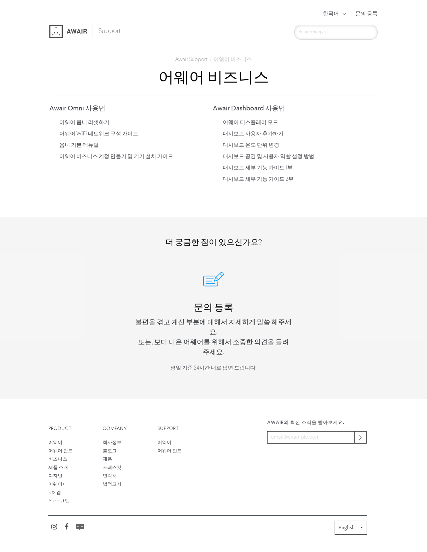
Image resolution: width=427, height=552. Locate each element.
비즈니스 (57, 459)
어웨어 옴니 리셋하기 (84, 122)
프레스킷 (112, 467)
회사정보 (112, 442)
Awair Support (191, 59)
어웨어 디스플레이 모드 (250, 122)
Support (109, 31)
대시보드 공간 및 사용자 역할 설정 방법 (268, 156)
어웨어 (55, 442)
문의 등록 (366, 14)
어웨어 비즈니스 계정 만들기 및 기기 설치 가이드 (116, 156)
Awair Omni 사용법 (77, 108)
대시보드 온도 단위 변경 (251, 145)
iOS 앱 (54, 492)
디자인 (55, 476)
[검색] (336, 32)
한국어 (331, 14)
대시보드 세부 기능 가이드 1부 (258, 168)
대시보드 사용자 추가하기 (253, 134)
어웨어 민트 (60, 451)
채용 (107, 459)
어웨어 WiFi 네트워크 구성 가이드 (98, 134)
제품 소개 (58, 467)
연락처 (110, 476)
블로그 (110, 451)
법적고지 (112, 484)
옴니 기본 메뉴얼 (79, 145)
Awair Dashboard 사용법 (249, 108)
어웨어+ (56, 484)
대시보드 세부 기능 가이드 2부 (258, 179)
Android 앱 (59, 501)
